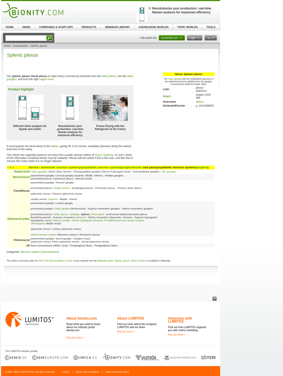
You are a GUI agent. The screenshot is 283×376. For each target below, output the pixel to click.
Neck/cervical (21, 177)
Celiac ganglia (62, 208)
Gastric (81, 217)
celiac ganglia (174, 79)
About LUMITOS (130, 318)
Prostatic (108, 220)
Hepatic (75, 214)
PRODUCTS (88, 27)
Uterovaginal (38, 223)
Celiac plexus (60, 214)
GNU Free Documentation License (55, 261)
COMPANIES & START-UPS (56, 27)
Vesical (99, 220)
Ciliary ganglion (39, 171)
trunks (137, 167)
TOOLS (210, 27)
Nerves (33, 167)
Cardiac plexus (61, 188)
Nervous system (30, 251)
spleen (199, 101)
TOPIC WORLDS (187, 27)
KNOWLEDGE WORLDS (154, 27)
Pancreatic (97, 214)
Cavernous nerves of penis (129, 220)
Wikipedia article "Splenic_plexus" (113, 261)
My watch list (149, 37)
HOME (10, 27)
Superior (53, 199)
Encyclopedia (20, 45)
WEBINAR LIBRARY (117, 27)
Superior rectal (61, 220)
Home (7, 45)
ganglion (126, 167)
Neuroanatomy (50, 251)
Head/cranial (22, 171)
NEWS (26, 27)
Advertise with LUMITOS (180, 319)
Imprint (65, 372)
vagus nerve (46, 79)
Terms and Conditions (87, 372)
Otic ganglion (169, 171)
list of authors (139, 261)
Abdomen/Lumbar (18, 218)
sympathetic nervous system (100, 167)
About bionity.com (81, 318)
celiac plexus (109, 76)
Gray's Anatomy (104, 154)
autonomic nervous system (59, 167)
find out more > (75, 337)
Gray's (167, 96)
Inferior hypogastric (82, 220)
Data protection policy (117, 372)
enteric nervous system (43, 234)
